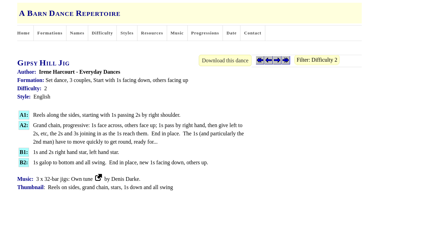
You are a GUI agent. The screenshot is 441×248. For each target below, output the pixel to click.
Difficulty (102, 33)
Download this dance (225, 60)
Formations (49, 33)
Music (177, 33)
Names (77, 33)
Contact (252, 33)
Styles (127, 33)
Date (231, 33)
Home (23, 33)
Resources (152, 33)
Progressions (205, 33)
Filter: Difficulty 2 (317, 60)
